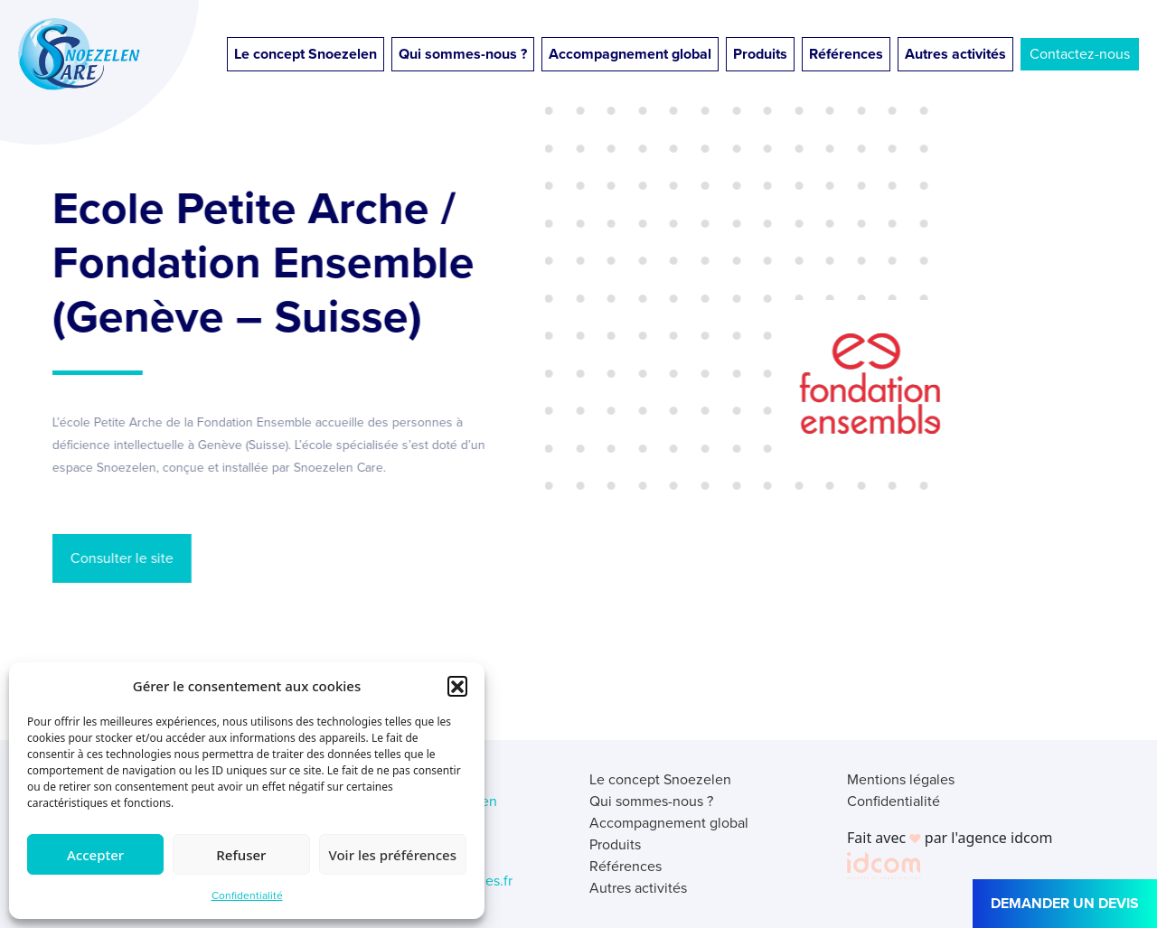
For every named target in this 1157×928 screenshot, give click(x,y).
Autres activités (955, 53)
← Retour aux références (175, 668)
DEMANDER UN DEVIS (1065, 903)
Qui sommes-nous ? (463, 53)
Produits (760, 53)
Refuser (241, 855)
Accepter (95, 855)
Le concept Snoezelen (305, 53)
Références (846, 53)
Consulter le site (116, 558)
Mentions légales (901, 779)
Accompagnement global (630, 53)
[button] (457, 686)
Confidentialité (247, 895)
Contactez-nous (1080, 53)
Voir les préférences (392, 855)
